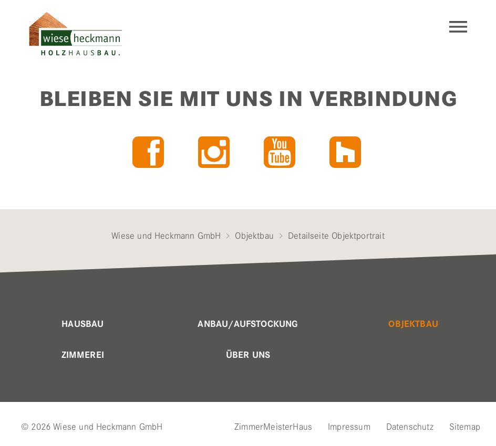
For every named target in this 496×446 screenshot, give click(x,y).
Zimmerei (82, 355)
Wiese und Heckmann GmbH (166, 235)
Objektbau (254, 235)
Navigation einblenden (458, 27)
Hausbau (82, 324)
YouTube (279, 152)
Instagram (214, 152)
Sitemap (464, 426)
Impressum (349, 426)
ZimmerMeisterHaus (273, 426)
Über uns (248, 355)
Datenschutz (409, 426)
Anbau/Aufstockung (248, 324)
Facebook (148, 152)
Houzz (345, 152)
